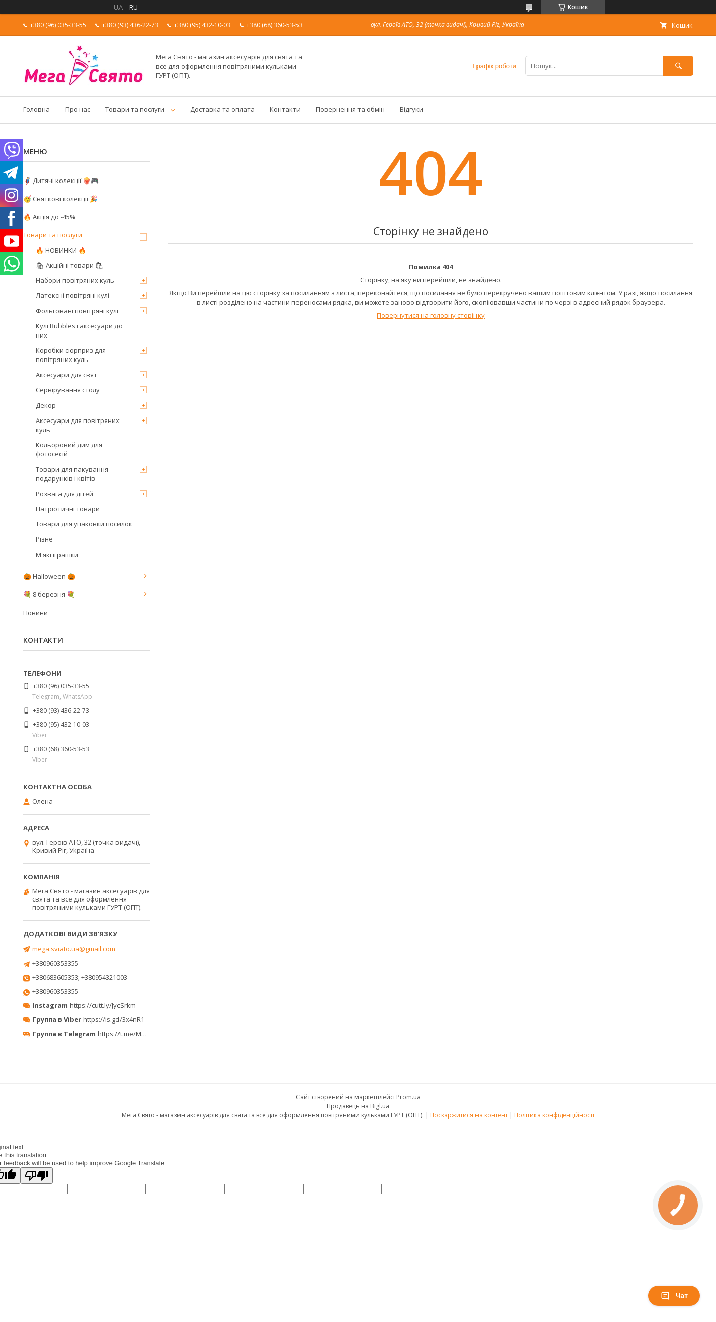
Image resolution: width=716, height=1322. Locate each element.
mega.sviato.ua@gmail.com (73, 949)
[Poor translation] (37, 1175)
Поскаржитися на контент (469, 1115)
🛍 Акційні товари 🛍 (70, 265)
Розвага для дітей (64, 493)
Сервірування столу (68, 389)
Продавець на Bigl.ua (358, 1106)
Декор (46, 405)
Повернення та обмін (350, 109)
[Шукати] (678, 66)
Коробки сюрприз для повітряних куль (71, 355)
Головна (36, 109)
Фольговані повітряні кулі (77, 310)
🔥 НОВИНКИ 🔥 (61, 250)
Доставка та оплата (222, 109)
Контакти (285, 109)
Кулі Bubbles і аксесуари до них (79, 330)
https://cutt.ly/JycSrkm (103, 1005)
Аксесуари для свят (66, 374)
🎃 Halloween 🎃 (49, 576)
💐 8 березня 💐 (49, 594)
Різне (44, 539)
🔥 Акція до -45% (49, 216)
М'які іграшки (57, 554)
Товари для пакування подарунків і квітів (72, 474)
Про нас (77, 109)
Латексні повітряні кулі (72, 295)
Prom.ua (408, 1097)
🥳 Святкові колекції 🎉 (60, 198)
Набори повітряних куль (75, 280)
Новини (35, 612)
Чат (674, 1295)
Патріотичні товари (68, 508)
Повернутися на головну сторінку (431, 315)
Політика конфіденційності (554, 1115)
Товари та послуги (134, 109)
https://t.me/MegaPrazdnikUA (143, 1033)
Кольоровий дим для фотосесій (69, 449)
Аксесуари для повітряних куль (78, 425)
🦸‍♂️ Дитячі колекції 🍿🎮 (61, 180)
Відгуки (411, 109)
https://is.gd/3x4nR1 (113, 1019)
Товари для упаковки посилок (84, 523)
